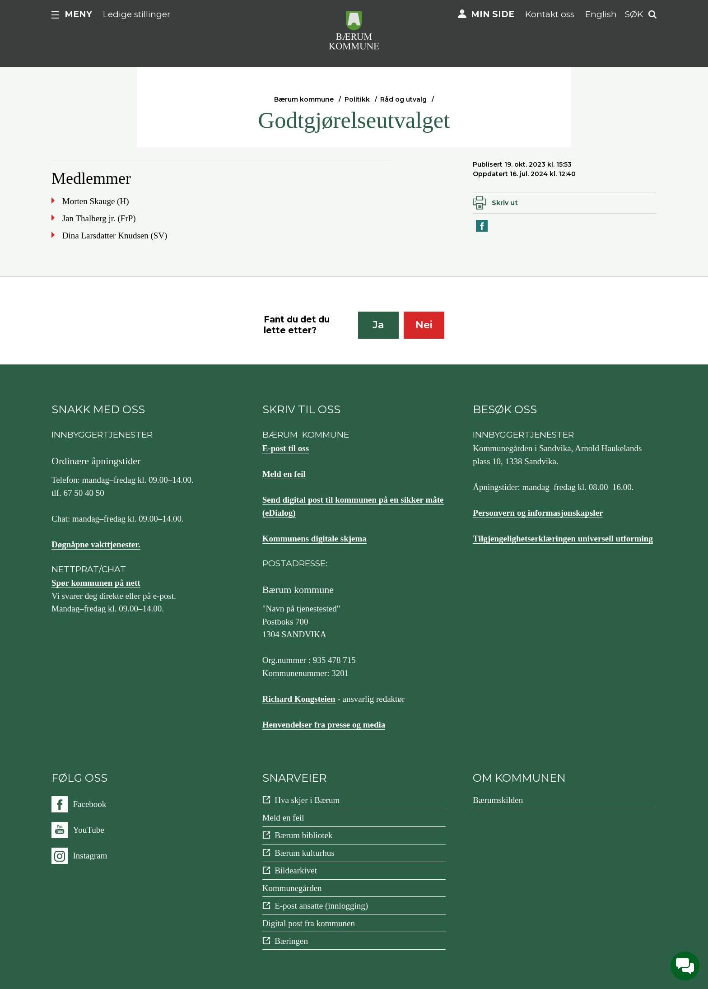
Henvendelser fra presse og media (324, 724)
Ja (378, 325)
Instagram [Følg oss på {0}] (90, 855)
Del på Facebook (482, 231)
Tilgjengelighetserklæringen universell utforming (563, 538)
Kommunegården (292, 888)
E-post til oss (285, 448)
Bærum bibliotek (303, 835)
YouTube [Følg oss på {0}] (88, 830)
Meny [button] (78, 14)
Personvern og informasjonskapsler (538, 513)
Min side (492, 14)
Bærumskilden (498, 800)
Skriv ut (505, 203)
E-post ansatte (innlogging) (321, 905)
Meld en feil (284, 474)
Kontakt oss (549, 14)
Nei (424, 325)
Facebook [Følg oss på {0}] (90, 804)
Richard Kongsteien (298, 699)
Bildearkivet (296, 870)
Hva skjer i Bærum (307, 800)
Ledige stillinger (137, 14)
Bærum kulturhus (304, 853)
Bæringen (291, 941)
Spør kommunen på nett (95, 583)
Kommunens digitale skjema (314, 538)
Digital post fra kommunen (308, 923)
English (601, 14)
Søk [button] (634, 14)
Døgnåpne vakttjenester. (95, 544)
